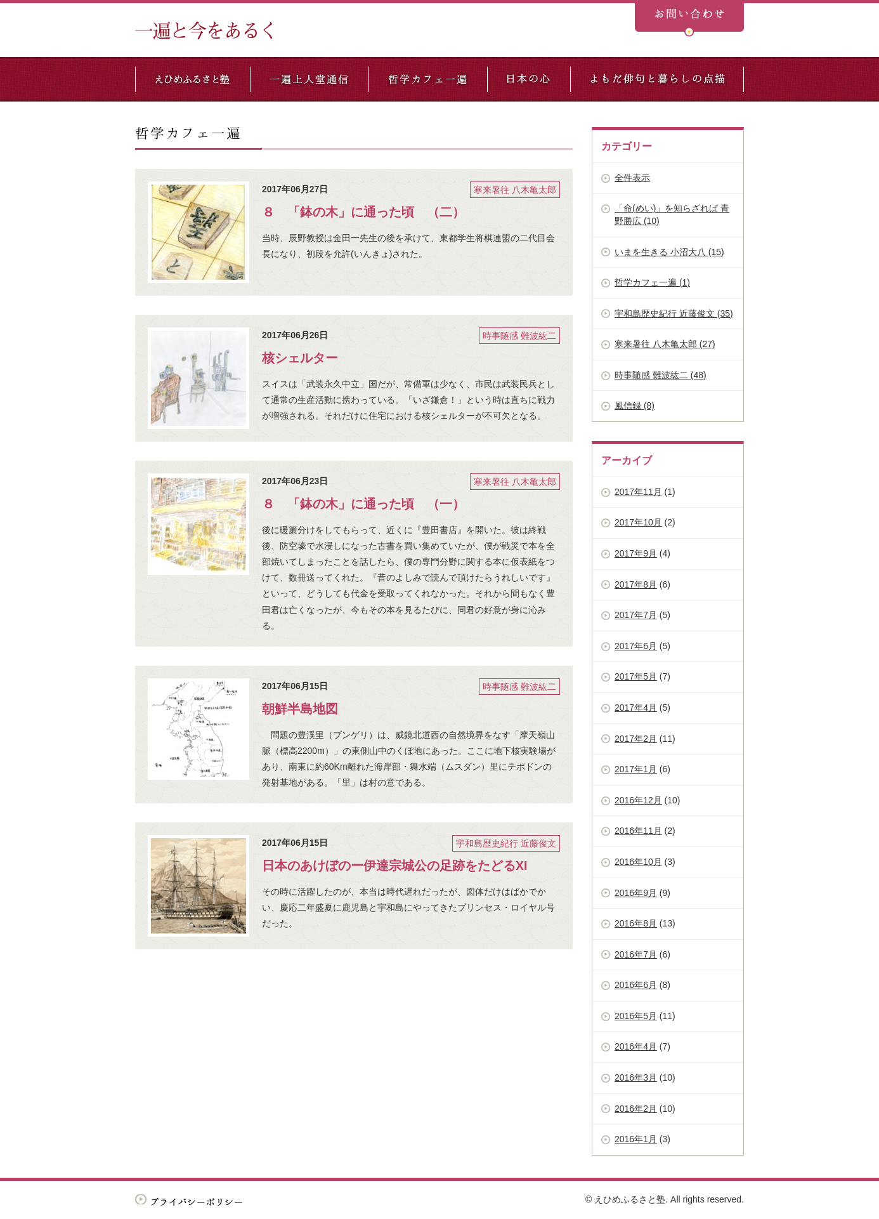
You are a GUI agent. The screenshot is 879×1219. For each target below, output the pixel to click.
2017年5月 (636, 676)
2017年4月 (636, 707)
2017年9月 (636, 553)
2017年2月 (636, 739)
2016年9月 (636, 893)
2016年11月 (638, 831)
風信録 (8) (634, 405)
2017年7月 (636, 615)
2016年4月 (636, 1046)
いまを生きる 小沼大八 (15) (669, 252)
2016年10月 (638, 862)
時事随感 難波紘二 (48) (660, 375)
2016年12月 (638, 800)
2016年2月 (636, 1109)
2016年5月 (636, 1016)
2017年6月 (636, 646)
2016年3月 (636, 1077)
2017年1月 (636, 769)
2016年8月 (636, 923)
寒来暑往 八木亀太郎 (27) (665, 344)
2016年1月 (636, 1139)
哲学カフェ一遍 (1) (652, 282)
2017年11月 (638, 492)
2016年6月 (636, 985)
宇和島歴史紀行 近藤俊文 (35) (674, 313)
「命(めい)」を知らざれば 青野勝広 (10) (672, 214)
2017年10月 (638, 522)
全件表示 (632, 178)
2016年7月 (636, 954)
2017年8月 (636, 584)
